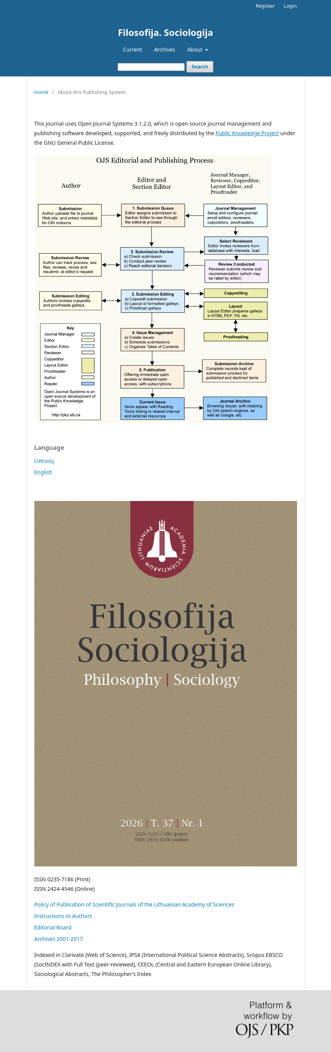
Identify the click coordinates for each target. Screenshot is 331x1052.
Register (265, 5)
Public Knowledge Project (247, 133)
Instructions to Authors (63, 915)
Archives (164, 49)
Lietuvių (44, 460)
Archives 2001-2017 (58, 938)
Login (290, 5)
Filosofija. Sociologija (165, 32)
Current (132, 49)
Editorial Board (53, 927)
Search (200, 66)
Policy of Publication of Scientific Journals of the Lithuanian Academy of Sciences (134, 904)
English (43, 472)
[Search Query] (151, 67)
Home (41, 92)
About (195, 49)
